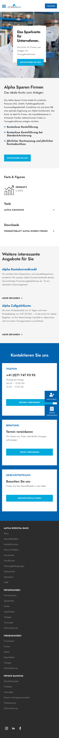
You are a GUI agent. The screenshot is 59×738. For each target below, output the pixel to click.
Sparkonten (9, 600)
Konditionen (9, 560)
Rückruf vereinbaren (29, 402)
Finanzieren (9, 641)
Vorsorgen (8, 622)
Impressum (8, 576)
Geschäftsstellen (11, 538)
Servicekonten (10, 595)
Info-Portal (52, 397)
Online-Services (11, 628)
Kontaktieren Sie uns (30, 62)
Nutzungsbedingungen (14, 566)
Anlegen (7, 617)
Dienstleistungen (11, 681)
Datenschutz (9, 571)
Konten (7, 646)
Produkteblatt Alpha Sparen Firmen (26, 231)
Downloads (9, 555)
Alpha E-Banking (14, 209)
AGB (6, 582)
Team (6, 533)
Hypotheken (9, 611)
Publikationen (10, 702)
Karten (7, 606)
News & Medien (11, 549)
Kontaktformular (11, 544)
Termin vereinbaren (51, 411)
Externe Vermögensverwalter (17, 697)
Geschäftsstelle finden (29, 498)
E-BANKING (51, 6)
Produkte (8, 686)
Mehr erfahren (11, 298)
